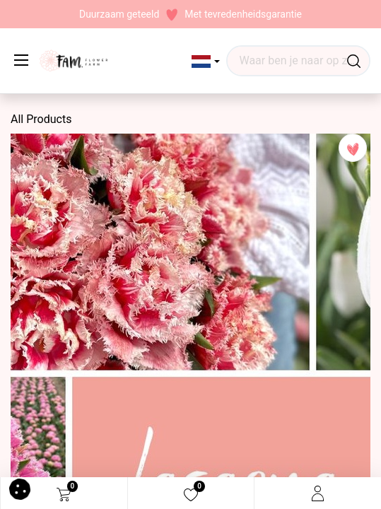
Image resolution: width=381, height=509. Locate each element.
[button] (206, 61)
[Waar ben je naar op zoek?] (353, 61)
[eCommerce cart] (63, 493)
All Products (41, 119)
